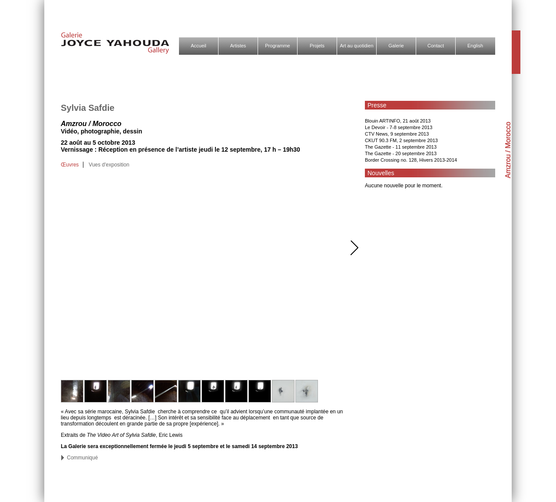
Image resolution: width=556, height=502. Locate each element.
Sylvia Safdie (87, 108)
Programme (277, 45)
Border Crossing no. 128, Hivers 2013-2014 (411, 160)
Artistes (238, 45)
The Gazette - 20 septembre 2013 (401, 153)
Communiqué (82, 458)
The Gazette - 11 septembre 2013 (401, 147)
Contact (435, 45)
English (475, 45)
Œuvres (70, 165)
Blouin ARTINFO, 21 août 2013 (397, 120)
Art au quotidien (356, 45)
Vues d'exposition (109, 165)
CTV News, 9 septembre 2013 (397, 133)
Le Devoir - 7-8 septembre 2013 (398, 127)
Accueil (198, 45)
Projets (317, 45)
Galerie (396, 45)
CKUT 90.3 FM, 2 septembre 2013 (401, 140)
